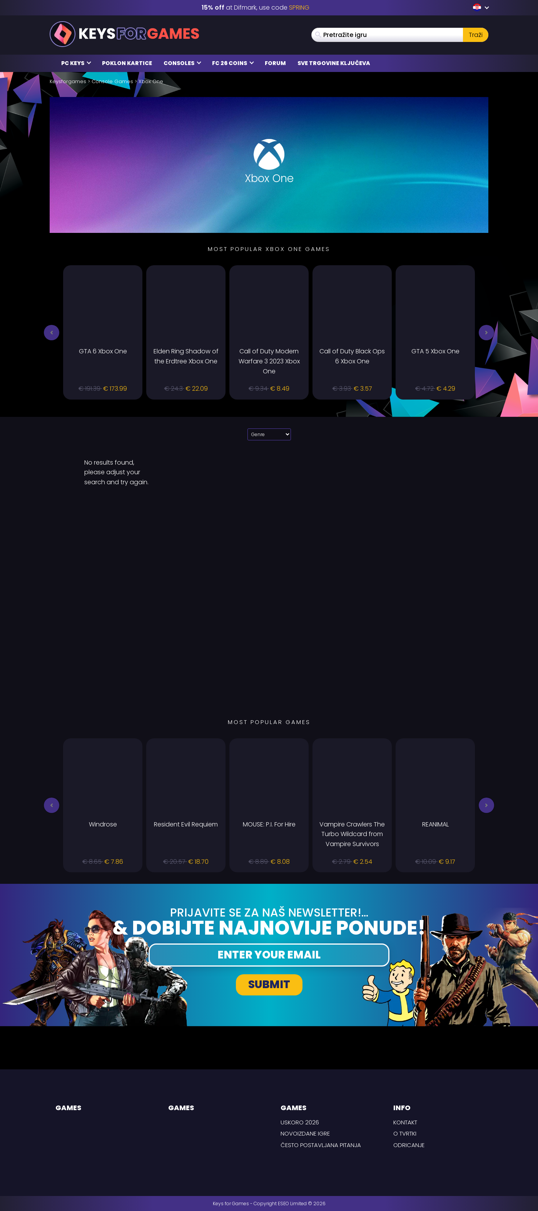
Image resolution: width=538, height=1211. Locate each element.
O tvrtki (404, 1133)
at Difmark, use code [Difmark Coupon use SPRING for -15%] (255, 7)
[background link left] (28, 605)
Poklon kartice (127, 63)
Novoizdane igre (305, 1133)
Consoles (182, 63)
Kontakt (405, 1122)
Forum (275, 63)
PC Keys (76, 63)
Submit (269, 984)
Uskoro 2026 (300, 1122)
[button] (51, 332)
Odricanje (408, 1145)
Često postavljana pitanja (321, 1145)
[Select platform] (269, 434)
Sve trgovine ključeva (333, 63)
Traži (476, 34)
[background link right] (509, 605)
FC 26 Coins (233, 63)
